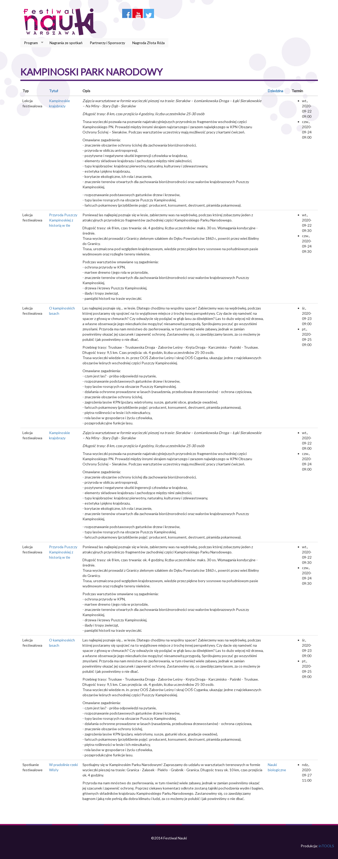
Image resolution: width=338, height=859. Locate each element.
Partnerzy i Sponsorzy (107, 42)
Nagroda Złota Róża (148, 42)
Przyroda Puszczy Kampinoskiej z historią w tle (63, 220)
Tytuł (53, 91)
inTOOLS (326, 846)
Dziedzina (275, 91)
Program (31, 42)
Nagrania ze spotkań (66, 42)
